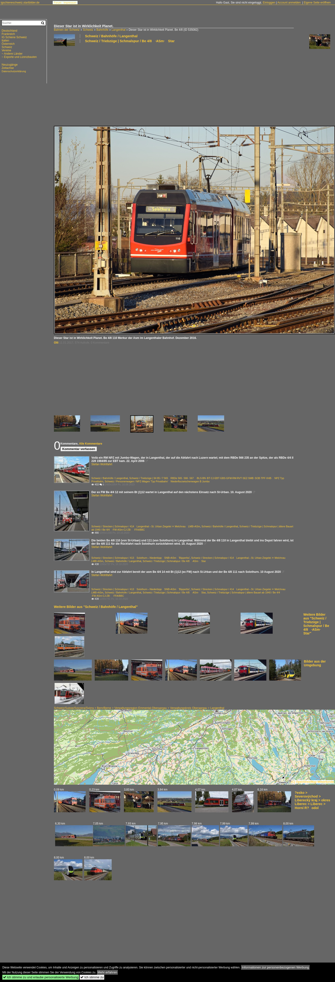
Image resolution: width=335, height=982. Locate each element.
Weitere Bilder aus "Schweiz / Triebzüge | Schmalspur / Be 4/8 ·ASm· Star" (316, 624)
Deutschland (9, 30)
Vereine (6, 50)
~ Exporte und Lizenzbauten (19, 57)
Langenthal (118, 29)
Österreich (8, 43)
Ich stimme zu (92, 977)
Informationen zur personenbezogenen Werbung (275, 967)
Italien (5, 40)
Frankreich (8, 34)
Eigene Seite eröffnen (317, 2)
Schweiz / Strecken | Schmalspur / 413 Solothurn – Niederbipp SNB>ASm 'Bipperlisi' (140, 557)
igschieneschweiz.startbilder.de (20, 2)
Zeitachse (8, 68)
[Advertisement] (174, 84)
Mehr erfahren (107, 972)
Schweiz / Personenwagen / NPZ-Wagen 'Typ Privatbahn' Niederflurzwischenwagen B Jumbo (157, 481)
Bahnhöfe (102, 29)
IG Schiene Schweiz (14, 37)
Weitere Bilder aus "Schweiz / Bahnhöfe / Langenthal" (96, 607)
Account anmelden (289, 2)
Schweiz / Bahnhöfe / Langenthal (111, 36)
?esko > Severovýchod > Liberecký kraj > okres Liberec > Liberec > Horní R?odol (312, 800)
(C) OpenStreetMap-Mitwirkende (312, 781)
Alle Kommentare (90, 443)
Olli (56, 342)
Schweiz (88, 29)
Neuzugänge (10, 64)
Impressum (70, 2)
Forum (57, 2)
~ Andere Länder (12, 53)
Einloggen (269, 2)
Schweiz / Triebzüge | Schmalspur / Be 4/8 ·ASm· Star (130, 41)
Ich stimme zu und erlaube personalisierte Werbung (40, 977)
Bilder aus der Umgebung (315, 663)
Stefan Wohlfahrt (101, 464)
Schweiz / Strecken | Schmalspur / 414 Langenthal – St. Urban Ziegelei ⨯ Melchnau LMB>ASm (145, 526)
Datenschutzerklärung (14, 71)
